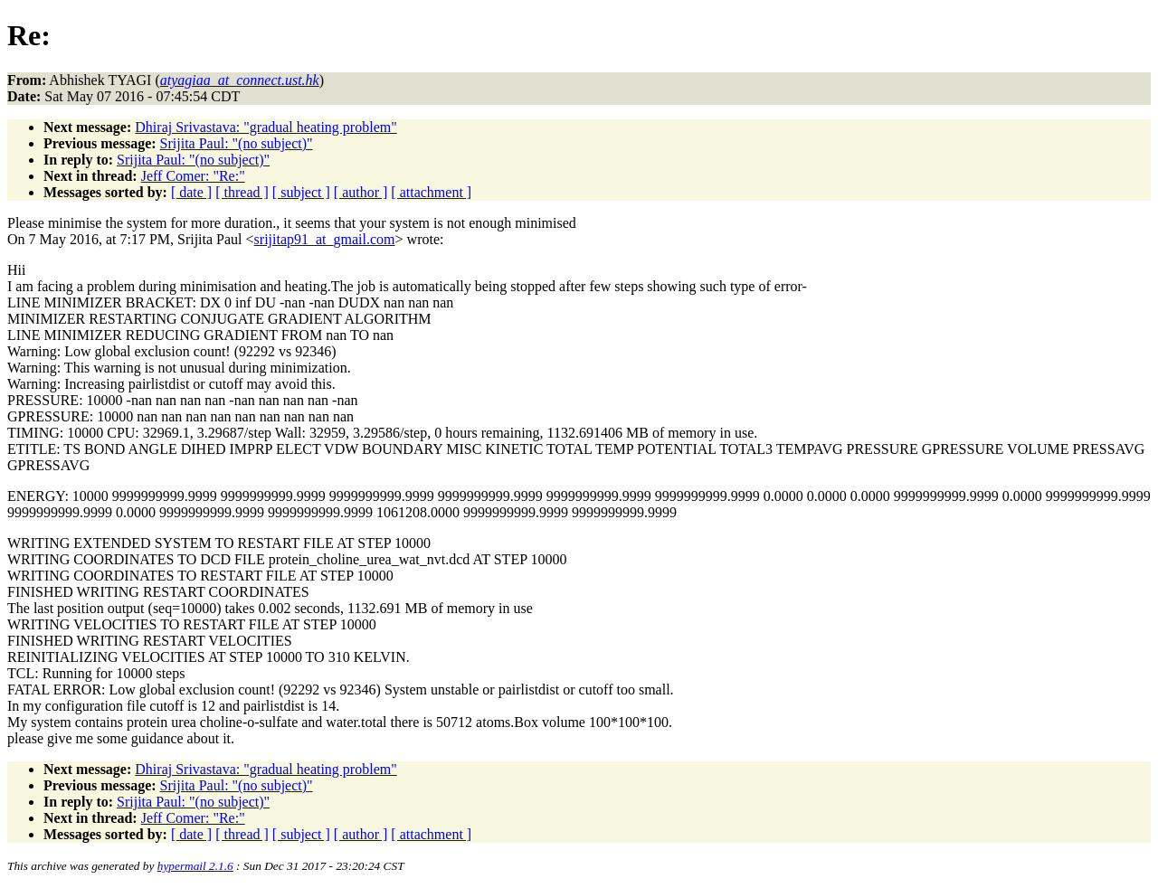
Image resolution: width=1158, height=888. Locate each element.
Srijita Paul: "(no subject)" (236, 143)
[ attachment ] (431, 192)
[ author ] (361, 192)
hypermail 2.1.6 (195, 866)
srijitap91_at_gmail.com (324, 239)
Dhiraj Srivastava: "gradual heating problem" (265, 127)
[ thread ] (242, 192)
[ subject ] (301, 192)
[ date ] (191, 192)
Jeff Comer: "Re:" (193, 176)
